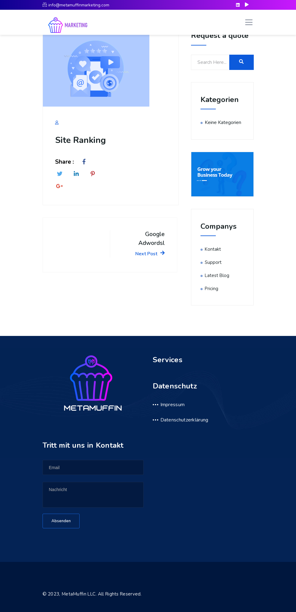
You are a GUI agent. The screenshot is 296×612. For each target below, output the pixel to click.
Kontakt (213, 249)
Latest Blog (217, 275)
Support (213, 262)
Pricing (211, 289)
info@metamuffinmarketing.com (76, 5)
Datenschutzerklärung (184, 420)
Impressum (172, 404)
